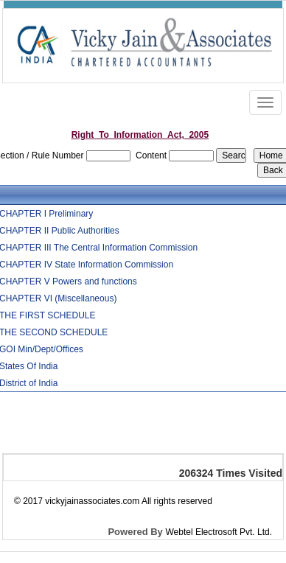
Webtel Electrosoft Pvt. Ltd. (218, 532)
